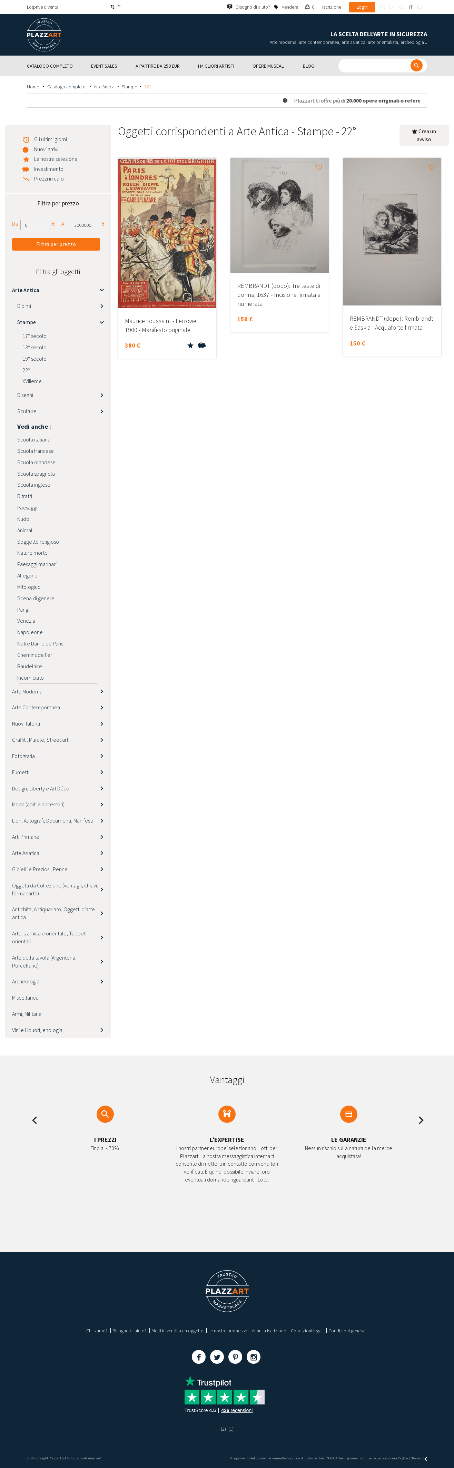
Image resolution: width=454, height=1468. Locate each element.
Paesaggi (27, 507)
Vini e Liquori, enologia (37, 1030)
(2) (223, 1429)
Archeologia (25, 981)
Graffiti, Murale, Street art (40, 739)
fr (382, 7)
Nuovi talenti (26, 723)
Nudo (23, 518)
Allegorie (27, 575)
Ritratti (24, 496)
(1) (231, 1429)
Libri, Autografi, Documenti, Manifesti (52, 820)
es (419, 7)
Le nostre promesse (227, 1331)
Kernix (419, 1458)
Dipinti (24, 305)
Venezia (26, 620)
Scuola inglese (33, 484)
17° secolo (34, 335)
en (392, 7)
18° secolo (34, 347)
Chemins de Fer (34, 654)
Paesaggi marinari (37, 564)
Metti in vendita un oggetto (177, 1331)
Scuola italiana (33, 439)
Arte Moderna (27, 691)
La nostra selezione (56, 158)
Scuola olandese (36, 462)
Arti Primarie (25, 836)
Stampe (129, 87)
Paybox (403, 1458)
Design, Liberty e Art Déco (40, 788)
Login (362, 7)
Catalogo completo (67, 87)
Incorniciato (30, 677)
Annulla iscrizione (269, 1331)
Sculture (27, 411)
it (411, 7)
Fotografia (23, 755)
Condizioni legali (307, 1331)
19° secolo (34, 358)
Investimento (48, 168)
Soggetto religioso (38, 541)
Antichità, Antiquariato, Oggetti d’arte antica (53, 913)
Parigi (23, 609)
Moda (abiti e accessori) (38, 804)
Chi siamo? (97, 1331)
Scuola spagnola (36, 473)
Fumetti (20, 772)
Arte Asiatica (25, 852)
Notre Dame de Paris (40, 643)
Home (33, 87)
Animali (25, 530)
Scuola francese (35, 450)
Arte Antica (104, 87)
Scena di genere (36, 598)
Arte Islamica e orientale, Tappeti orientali (49, 937)
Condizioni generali (347, 1331)
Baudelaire (29, 666)
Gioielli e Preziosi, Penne (40, 869)
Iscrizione (331, 7)
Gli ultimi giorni (50, 139)
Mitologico (29, 586)
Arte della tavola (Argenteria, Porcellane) (44, 961)
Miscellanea (25, 997)
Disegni (25, 394)
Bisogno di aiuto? (129, 1331)
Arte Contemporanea (36, 707)
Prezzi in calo (49, 178)
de (402, 7)
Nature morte (32, 552)
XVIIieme (32, 381)
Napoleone (30, 632)
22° (26, 370)
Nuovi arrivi (46, 149)
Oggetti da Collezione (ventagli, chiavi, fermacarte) (55, 889)
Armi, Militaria (26, 1013)
